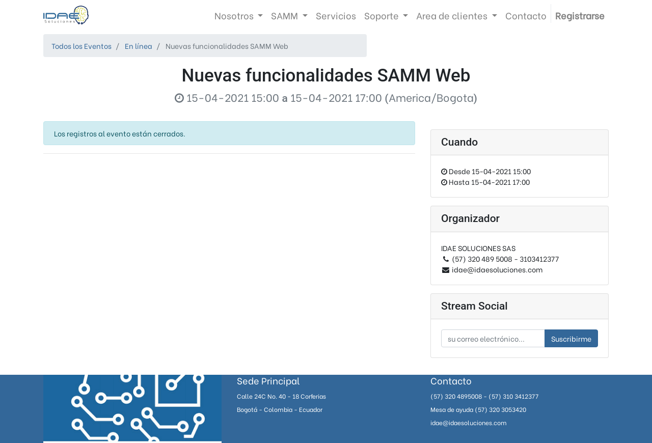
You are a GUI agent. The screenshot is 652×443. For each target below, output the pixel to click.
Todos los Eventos (81, 45)
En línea (138, 45)
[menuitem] (336, 15)
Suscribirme (571, 338)
